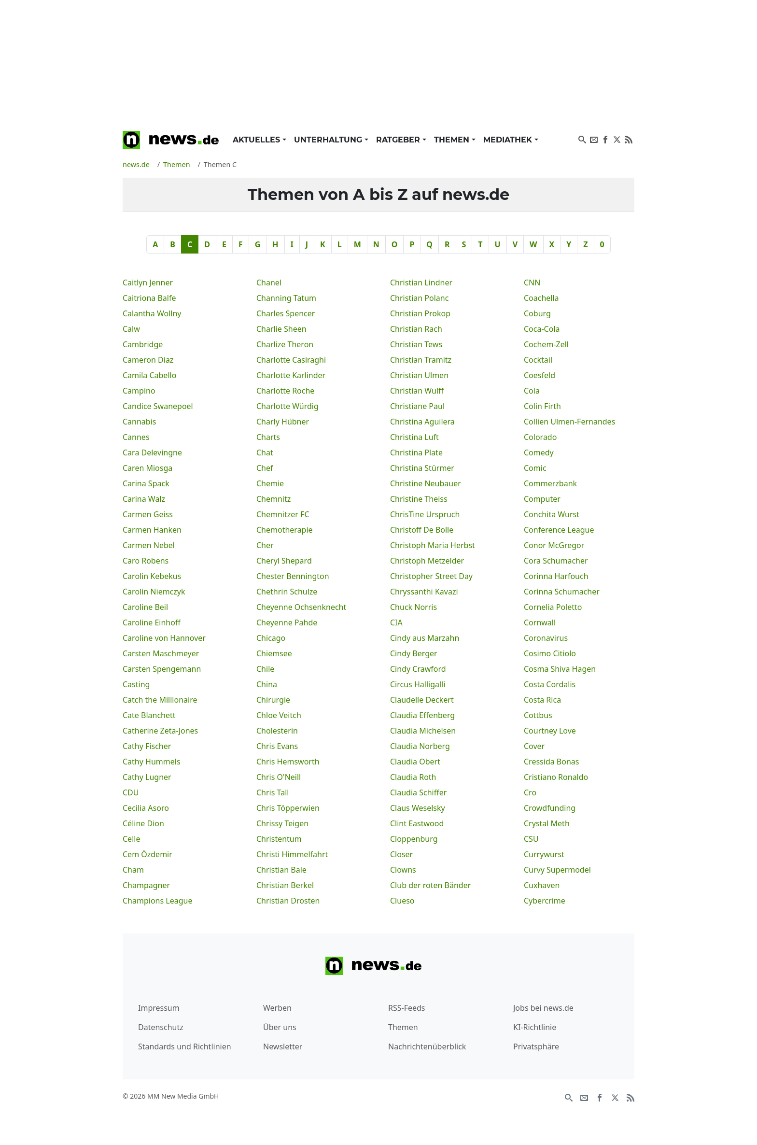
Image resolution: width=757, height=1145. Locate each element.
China (266, 684)
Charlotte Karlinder (290, 375)
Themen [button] (453, 139)
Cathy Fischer (147, 746)
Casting (136, 684)
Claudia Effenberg (422, 715)
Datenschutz (160, 1027)
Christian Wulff (417, 390)
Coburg (537, 313)
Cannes (136, 437)
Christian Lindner (421, 282)
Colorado (540, 437)
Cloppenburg (414, 839)
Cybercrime (544, 900)
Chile (265, 669)
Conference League (559, 529)
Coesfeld (539, 375)
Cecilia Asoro (146, 808)
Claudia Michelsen (423, 730)
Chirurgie (273, 699)
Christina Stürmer (422, 468)
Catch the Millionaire (160, 699)
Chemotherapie (284, 529)
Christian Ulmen (419, 375)
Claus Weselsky (417, 808)
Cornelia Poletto (553, 607)
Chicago (270, 638)
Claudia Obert (415, 761)
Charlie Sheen (281, 329)
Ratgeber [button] (399, 139)
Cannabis (139, 421)
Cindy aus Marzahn (424, 638)
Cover (534, 746)
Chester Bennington (292, 576)
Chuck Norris (413, 607)
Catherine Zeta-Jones (160, 730)
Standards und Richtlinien (184, 1046)
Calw (131, 329)
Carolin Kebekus (152, 576)
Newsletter (282, 1046)
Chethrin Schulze (286, 591)
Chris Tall (272, 792)
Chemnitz (273, 499)
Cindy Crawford (418, 669)
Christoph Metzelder (427, 560)
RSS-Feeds (406, 1008)
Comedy (539, 452)
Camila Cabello (149, 375)
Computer (542, 499)
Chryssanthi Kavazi (424, 591)
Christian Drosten (288, 900)
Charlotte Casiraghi (291, 359)
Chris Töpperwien (288, 808)
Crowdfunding (549, 808)
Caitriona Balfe (149, 298)
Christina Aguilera (422, 421)
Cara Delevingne (152, 452)
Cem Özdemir (147, 854)
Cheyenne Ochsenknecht (301, 607)
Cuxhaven (542, 885)
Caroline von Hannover (164, 638)
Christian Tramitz (420, 359)
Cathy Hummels (152, 761)
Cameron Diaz (148, 359)
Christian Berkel (285, 885)
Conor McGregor (554, 545)
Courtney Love (550, 730)
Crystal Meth (547, 823)
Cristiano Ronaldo (556, 777)
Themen (403, 1027)
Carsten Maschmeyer (161, 653)
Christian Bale (281, 869)
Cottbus (538, 715)
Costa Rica (542, 699)
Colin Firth (542, 406)
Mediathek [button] (508, 139)
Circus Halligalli (417, 684)
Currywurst (544, 854)
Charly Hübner (282, 421)
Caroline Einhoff (152, 622)
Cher (265, 545)
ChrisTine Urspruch (425, 514)
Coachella (541, 298)
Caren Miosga (147, 468)
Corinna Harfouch (556, 576)
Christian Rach (416, 329)
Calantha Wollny (152, 313)
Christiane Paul (417, 406)
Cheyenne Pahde (286, 622)
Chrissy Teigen (282, 823)
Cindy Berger (413, 653)
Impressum (159, 1008)
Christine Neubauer (425, 483)
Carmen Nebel (149, 545)
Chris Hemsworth (288, 761)
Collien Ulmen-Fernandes (569, 421)
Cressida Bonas (551, 761)
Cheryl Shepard (284, 560)
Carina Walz (144, 499)
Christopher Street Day (431, 576)
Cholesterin (277, 730)
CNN (532, 282)
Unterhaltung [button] (329, 139)
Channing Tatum (286, 298)
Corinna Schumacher (562, 591)
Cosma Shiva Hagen (560, 669)
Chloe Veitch (278, 715)
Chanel (268, 282)
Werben (277, 1008)
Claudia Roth (413, 777)
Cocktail (538, 359)
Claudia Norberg (420, 746)
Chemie (270, 483)
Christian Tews (416, 344)
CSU (531, 839)
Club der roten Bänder (430, 885)
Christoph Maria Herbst (432, 545)
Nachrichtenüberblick (427, 1046)
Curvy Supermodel (557, 869)
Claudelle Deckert (422, 699)
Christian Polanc (419, 298)
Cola (532, 390)
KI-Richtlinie (534, 1027)
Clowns (403, 869)
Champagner (146, 885)
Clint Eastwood (417, 823)
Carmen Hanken (152, 529)
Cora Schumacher (556, 560)
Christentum (279, 839)
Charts (268, 437)
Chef (264, 468)
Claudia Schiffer (418, 792)
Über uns (279, 1027)
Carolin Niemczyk (154, 591)
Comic (535, 468)
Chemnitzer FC (282, 514)
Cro (530, 792)
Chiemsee (274, 653)
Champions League (157, 900)
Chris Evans (277, 746)
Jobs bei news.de (543, 1008)
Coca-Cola (542, 329)
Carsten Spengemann (162, 669)
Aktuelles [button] (257, 139)
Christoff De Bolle (421, 529)
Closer (401, 854)
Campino (139, 390)
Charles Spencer (285, 313)
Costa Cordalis (549, 684)
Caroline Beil (145, 607)
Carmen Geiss (148, 514)
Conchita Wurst (551, 514)
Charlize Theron (284, 344)
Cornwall (540, 622)
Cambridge (143, 344)
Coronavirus (546, 638)
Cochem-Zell (546, 344)
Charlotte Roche (285, 390)
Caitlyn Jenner (148, 282)
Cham (133, 869)
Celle (131, 839)
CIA (396, 622)
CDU (131, 792)
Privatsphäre (536, 1046)
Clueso (402, 900)
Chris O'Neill (278, 777)
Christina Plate (416, 452)
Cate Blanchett (149, 715)
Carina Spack (146, 483)
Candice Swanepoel (158, 406)
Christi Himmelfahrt (292, 854)
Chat (264, 452)
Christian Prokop (420, 313)
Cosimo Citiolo (550, 653)
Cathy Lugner (147, 777)
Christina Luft (414, 437)
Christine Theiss (419, 499)
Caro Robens (145, 560)
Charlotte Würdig (287, 406)
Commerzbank (550, 483)
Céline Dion (143, 823)
